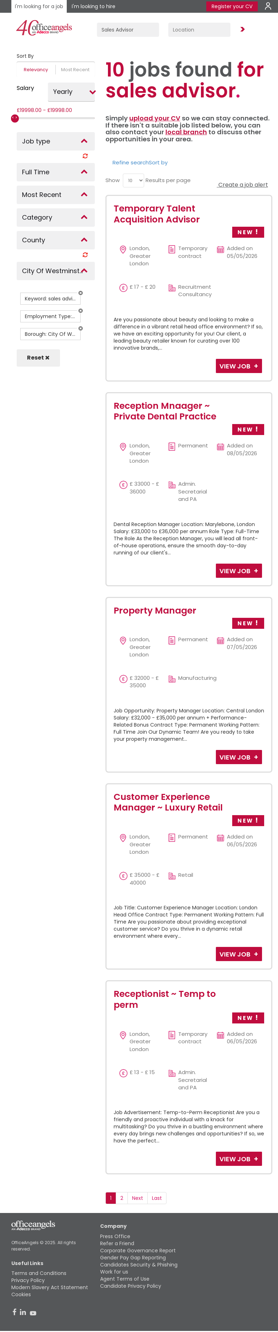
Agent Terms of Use (124, 1278)
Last (157, 1198)
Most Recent (75, 69)
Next (137, 1198)
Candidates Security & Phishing (139, 1264)
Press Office (115, 1236)
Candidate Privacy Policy (130, 1285)
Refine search (131, 162)
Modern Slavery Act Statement (49, 1287)
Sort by (158, 162)
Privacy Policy (28, 1280)
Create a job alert (242, 185)
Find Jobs (241, 29)
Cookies (21, 1294)
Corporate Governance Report (138, 1250)
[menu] (133, 180)
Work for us (114, 1271)
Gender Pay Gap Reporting (133, 1257)
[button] (80, 292)
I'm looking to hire (93, 6)
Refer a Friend (117, 1243)
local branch (186, 132)
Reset (38, 358)
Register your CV (232, 6)
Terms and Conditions (38, 1273)
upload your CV (154, 118)
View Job (235, 366)
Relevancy (36, 69)
